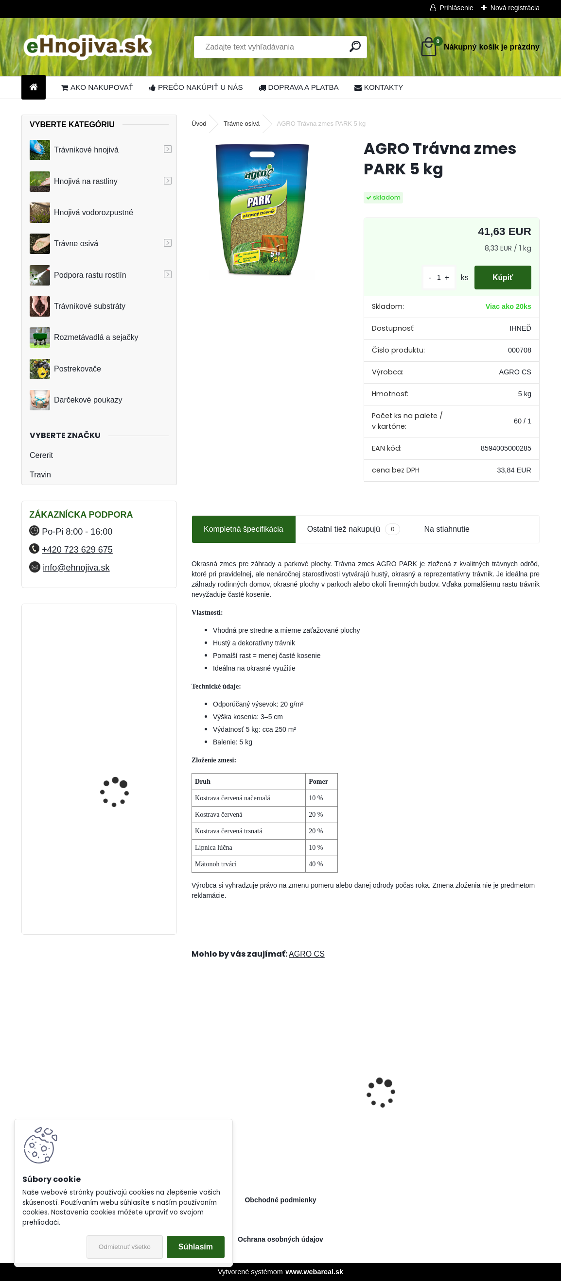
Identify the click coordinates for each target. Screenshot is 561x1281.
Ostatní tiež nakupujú (354, 529)
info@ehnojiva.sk (76, 568)
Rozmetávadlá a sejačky (84, 337)
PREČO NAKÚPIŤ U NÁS (196, 87)
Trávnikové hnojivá (74, 150)
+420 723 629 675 (77, 550)
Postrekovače (65, 369)
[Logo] (88, 47)
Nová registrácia (515, 8)
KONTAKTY (378, 87)
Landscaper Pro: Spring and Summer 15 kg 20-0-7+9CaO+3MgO (274, 1102)
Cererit (41, 455)
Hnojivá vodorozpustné (81, 212)
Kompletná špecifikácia (243, 529)
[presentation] (197, 1076)
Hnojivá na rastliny (74, 181)
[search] (355, 46)
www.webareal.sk (314, 1272)
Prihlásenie (456, 8)
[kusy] (436, 277)
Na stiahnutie (446, 529)
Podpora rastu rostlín (78, 275)
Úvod (199, 123)
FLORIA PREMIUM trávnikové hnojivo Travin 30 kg (124, 657)
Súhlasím (195, 1247)
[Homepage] (33, 88)
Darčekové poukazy (76, 400)
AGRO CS (307, 954)
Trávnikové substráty (77, 306)
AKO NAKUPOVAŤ (97, 87)
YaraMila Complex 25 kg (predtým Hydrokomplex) (124, 822)
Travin (40, 475)
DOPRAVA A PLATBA (299, 87)
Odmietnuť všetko (125, 1246)
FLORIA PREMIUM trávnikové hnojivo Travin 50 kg (124, 742)
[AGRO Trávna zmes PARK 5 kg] (262, 208)
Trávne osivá (64, 244)
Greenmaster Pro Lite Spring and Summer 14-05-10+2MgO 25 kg (449, 1102)
